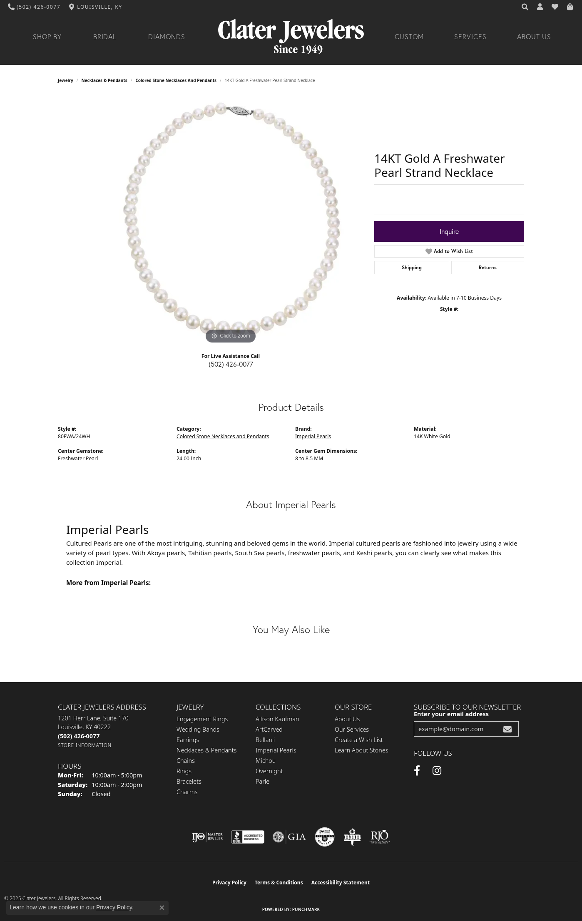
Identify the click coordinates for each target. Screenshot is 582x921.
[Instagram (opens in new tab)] (436, 771)
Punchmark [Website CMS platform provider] (306, 909)
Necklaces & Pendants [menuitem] (206, 750)
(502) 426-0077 (231, 364)
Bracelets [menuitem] (189, 781)
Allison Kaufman (277, 719)
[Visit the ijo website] (207, 837)
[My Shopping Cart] (570, 7)
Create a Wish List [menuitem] (359, 740)
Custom (409, 36)
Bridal (105, 36)
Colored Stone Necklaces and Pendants (175, 80)
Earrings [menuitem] (188, 740)
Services (470, 36)
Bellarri (265, 740)
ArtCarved (269, 729)
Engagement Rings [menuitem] (202, 719)
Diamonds (166, 36)
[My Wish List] (555, 7)
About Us (534, 36)
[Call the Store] (78, 736)
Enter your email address (451, 714)
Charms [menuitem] (187, 792)
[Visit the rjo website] (379, 837)
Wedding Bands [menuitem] (198, 729)
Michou (266, 761)
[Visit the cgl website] (324, 837)
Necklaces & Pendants (104, 80)
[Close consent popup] (161, 907)
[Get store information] (85, 745)
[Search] (525, 7)
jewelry (65, 80)
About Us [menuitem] (347, 719)
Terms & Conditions (279, 882)
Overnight (269, 771)
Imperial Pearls (313, 436)
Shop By (47, 36)
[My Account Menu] (540, 7)
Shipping (412, 267)
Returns (488, 267)
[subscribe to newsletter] (507, 729)
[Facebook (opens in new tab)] (417, 771)
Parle (262, 781)
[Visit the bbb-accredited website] (247, 837)
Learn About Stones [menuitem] (361, 750)
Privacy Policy (229, 882)
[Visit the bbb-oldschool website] (352, 837)
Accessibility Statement (340, 882)
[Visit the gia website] (289, 837)
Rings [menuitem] (184, 771)
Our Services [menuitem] (352, 729)
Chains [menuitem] (186, 761)
